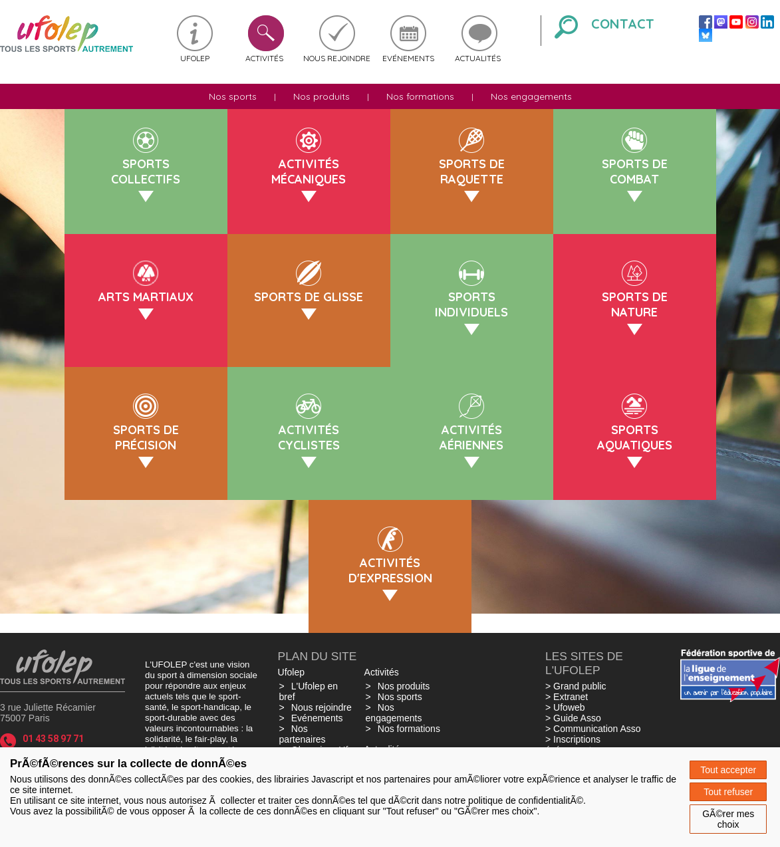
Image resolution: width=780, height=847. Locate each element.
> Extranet (566, 696)
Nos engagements (531, 96)
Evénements (408, 58)
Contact (622, 23)
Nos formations (420, 96)
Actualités (478, 58)
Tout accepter (728, 770)
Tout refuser (728, 791)
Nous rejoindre (336, 58)
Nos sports (233, 96)
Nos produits (321, 96)
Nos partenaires (302, 734)
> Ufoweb (565, 707)
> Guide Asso (573, 718)
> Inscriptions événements (572, 744)
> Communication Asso (593, 728)
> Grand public (575, 686)
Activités (264, 58)
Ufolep (194, 58)
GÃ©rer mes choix (728, 819)
